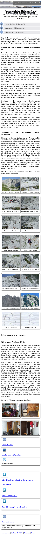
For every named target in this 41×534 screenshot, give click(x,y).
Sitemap (27, 533)
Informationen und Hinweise (14, 32)
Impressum (6, 533)
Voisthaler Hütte (7, 445)
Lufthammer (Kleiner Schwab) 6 (15, 28)
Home (33, 533)
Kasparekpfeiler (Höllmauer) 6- (15, 24)
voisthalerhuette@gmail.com (12, 455)
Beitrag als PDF (17, 533)
